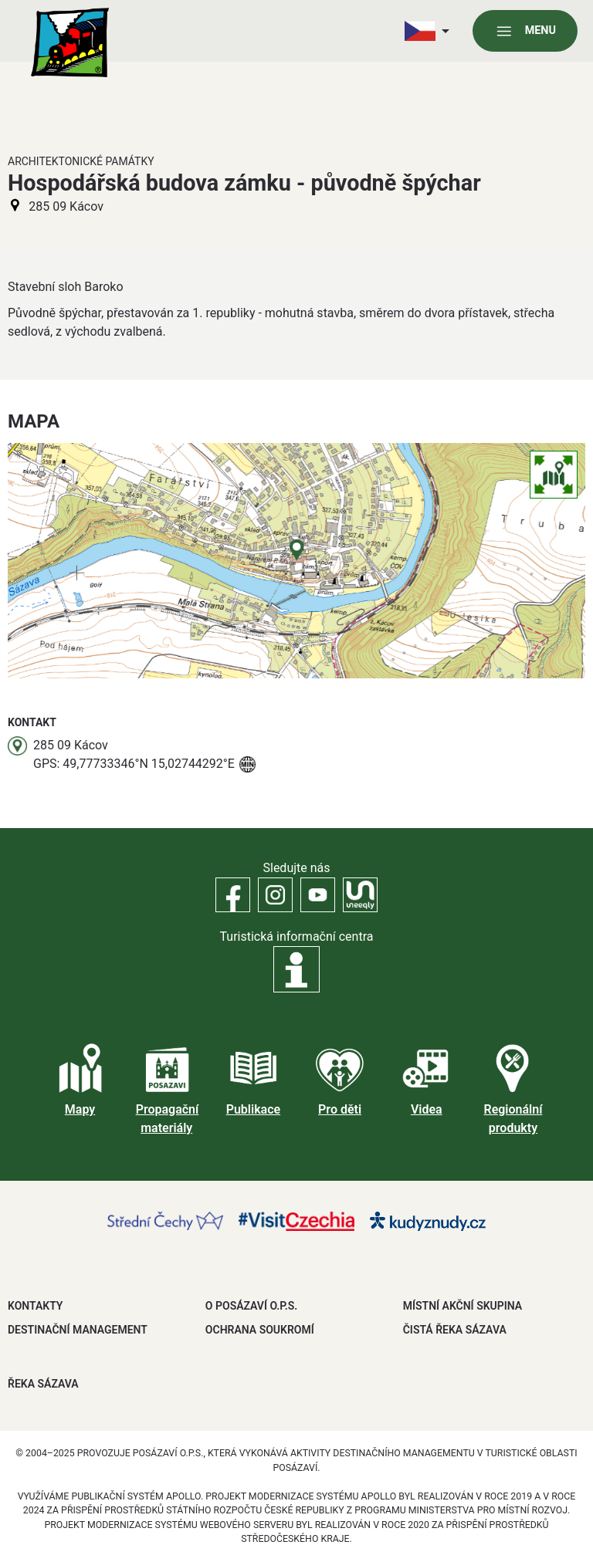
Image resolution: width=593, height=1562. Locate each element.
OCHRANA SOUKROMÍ (259, 1330)
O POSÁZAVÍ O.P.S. (251, 1306)
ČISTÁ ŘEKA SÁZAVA (455, 1330)
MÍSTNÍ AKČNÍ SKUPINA (462, 1306)
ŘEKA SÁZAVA (43, 1384)
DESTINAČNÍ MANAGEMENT (77, 1330)
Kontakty (35, 1306)
